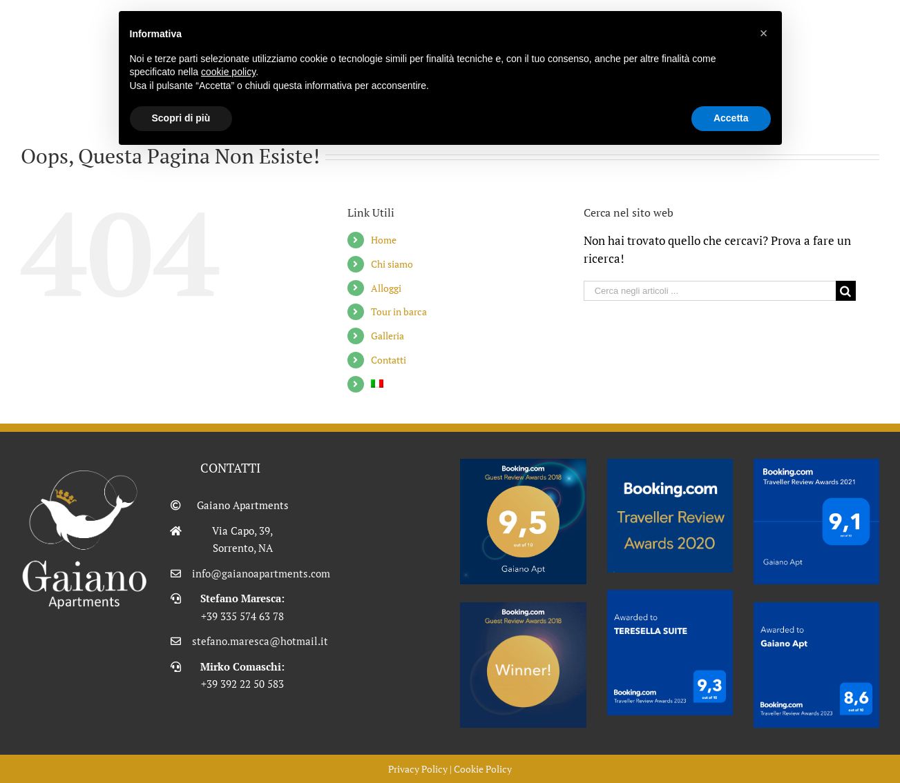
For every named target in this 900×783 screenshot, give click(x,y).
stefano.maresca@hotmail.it (242, 641)
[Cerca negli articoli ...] (710, 291)
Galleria (387, 335)
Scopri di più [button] (181, 117)
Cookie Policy (483, 768)
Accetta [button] (731, 117)
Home (383, 239)
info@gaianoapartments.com (242, 573)
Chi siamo (392, 263)
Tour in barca (399, 311)
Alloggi (386, 288)
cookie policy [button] (228, 71)
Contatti (388, 359)
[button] (764, 33)
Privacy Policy (418, 768)
